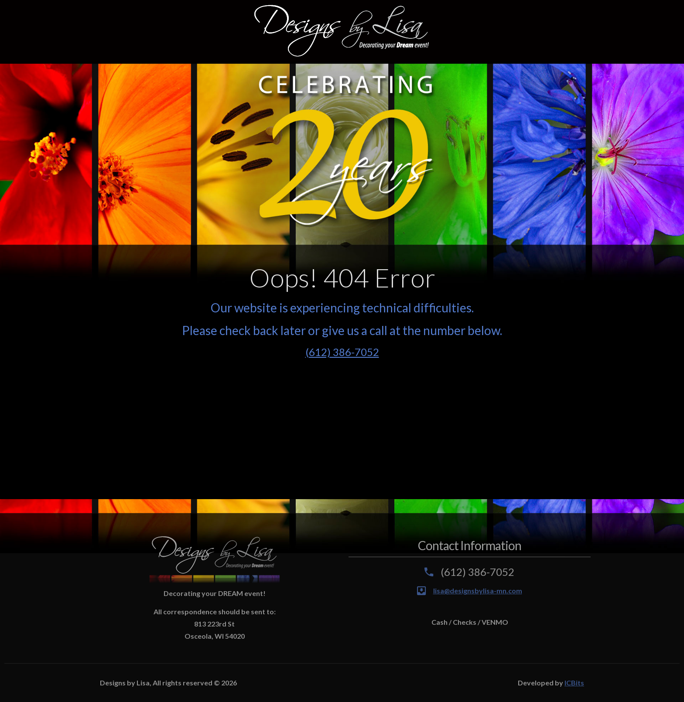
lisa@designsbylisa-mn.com (477, 590)
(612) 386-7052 (342, 352)
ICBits (574, 682)
